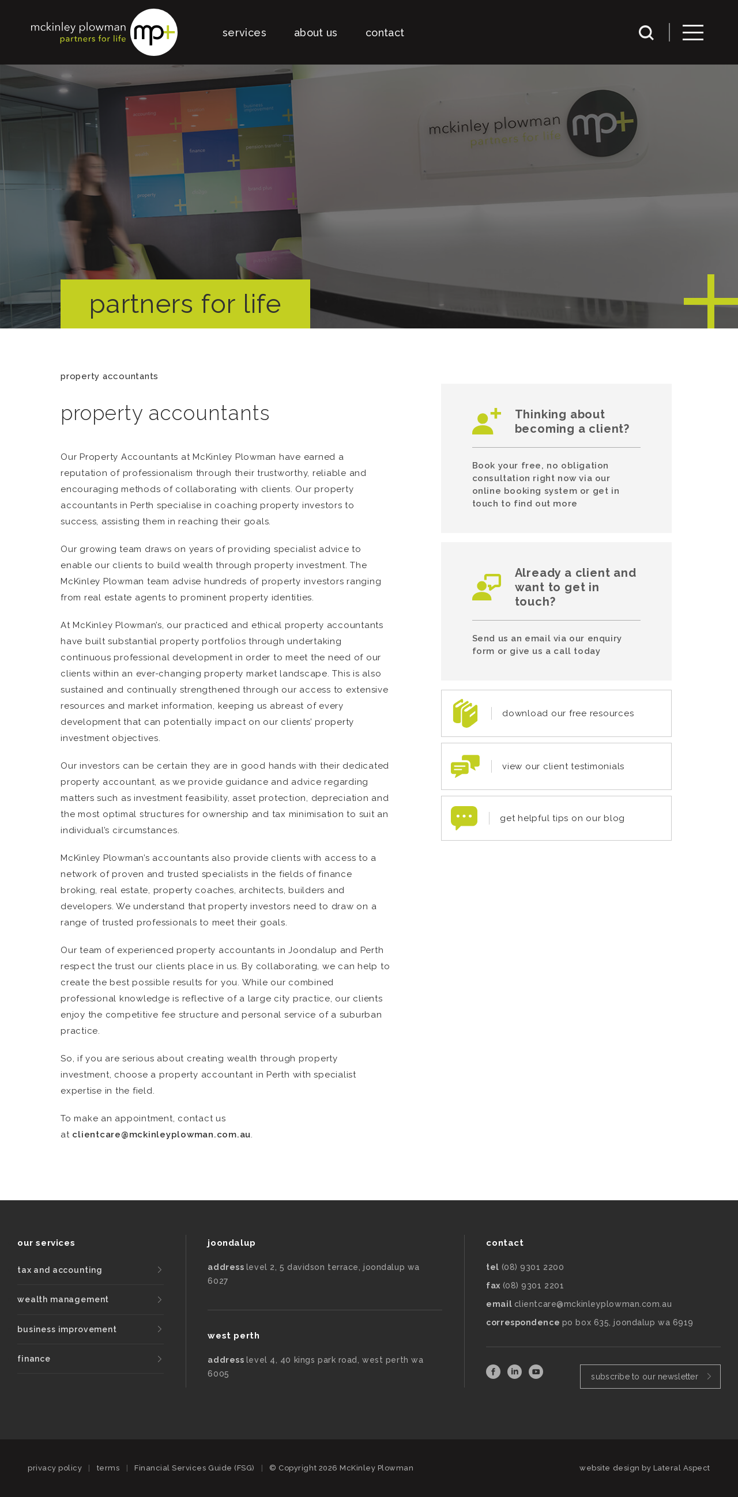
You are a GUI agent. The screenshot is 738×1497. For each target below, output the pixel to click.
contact (385, 33)
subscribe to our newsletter (644, 1376)
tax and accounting (60, 1270)
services (244, 33)
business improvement (67, 1329)
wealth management (63, 1299)
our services (46, 1243)
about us (316, 33)
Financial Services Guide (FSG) (194, 1468)
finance (34, 1358)
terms (108, 1468)
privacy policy (55, 1468)
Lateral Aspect (681, 1468)
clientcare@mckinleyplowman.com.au (161, 1134)
